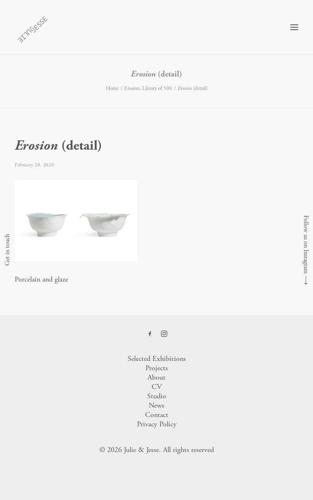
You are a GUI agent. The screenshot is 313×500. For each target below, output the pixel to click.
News (156, 405)
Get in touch (7, 250)
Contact (156, 414)
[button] (294, 27)
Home (112, 88)
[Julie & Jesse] (32, 27)
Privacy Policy (156, 424)
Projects (156, 368)
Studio (156, 396)
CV (157, 386)
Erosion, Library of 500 (148, 88)
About (156, 377)
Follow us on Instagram (306, 244)
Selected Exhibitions (157, 358)
